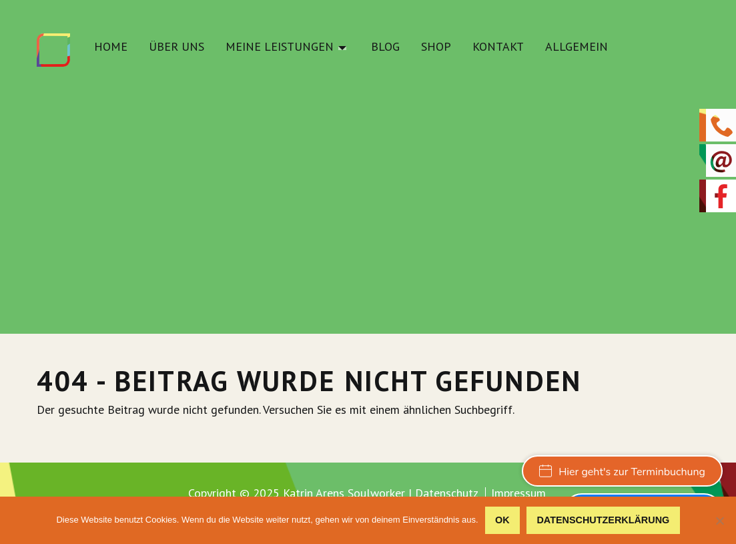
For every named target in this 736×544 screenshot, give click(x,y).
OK (502, 520)
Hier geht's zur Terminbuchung (622, 472)
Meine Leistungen (280, 47)
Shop (436, 47)
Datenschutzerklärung (602, 520)
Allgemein (576, 47)
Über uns (176, 47)
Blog (385, 47)
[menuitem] (110, 50)
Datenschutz (446, 493)
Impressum (518, 493)
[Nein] (719, 520)
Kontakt (498, 47)
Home (110, 47)
